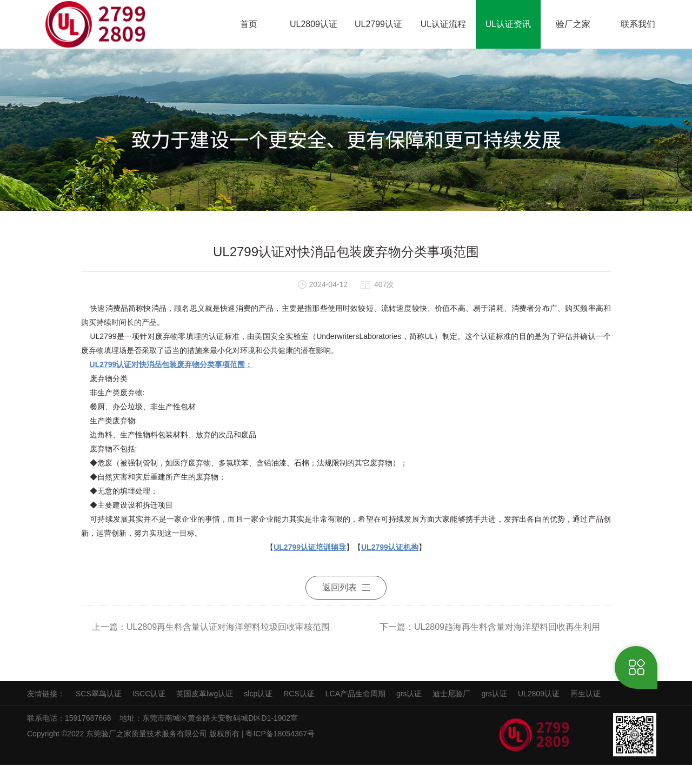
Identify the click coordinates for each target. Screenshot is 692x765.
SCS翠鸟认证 (99, 693)
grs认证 (409, 693)
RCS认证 (299, 693)
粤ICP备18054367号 (281, 733)
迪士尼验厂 (451, 693)
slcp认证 (258, 693)
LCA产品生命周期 (355, 693)
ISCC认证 (148, 693)
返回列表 (346, 587)
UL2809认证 (539, 693)
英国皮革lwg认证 (204, 693)
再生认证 (585, 693)
